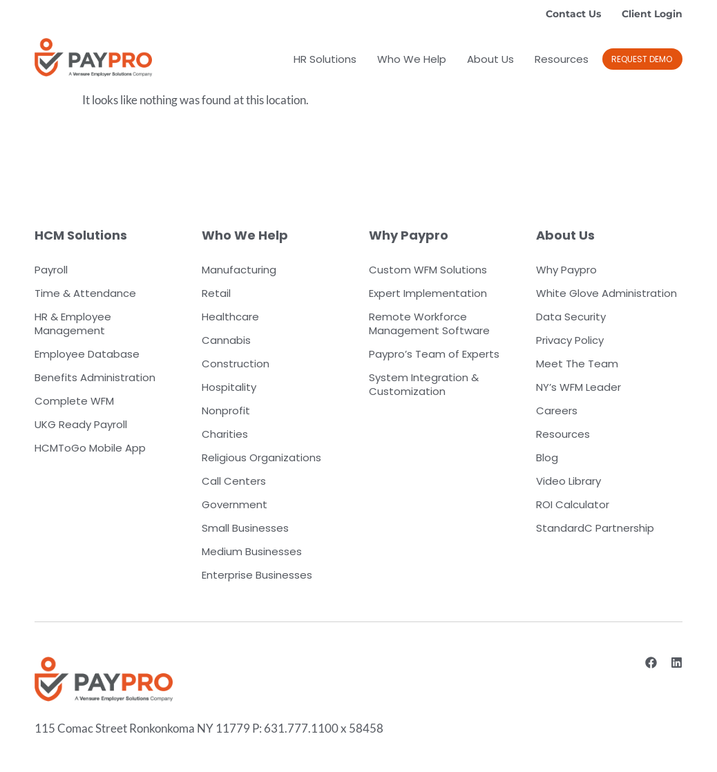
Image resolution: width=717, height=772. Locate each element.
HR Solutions (325, 59)
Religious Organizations (261, 457)
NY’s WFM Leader (578, 387)
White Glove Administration (606, 293)
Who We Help (411, 59)
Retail (216, 293)
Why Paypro (566, 269)
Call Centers (234, 481)
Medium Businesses (252, 551)
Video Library (568, 481)
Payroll (51, 269)
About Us (490, 59)
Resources (562, 59)
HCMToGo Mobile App (90, 448)
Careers (556, 410)
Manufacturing (239, 269)
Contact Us (573, 14)
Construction (235, 363)
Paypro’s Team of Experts (434, 354)
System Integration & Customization (424, 384)
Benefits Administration (95, 377)
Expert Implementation (428, 293)
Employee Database (87, 354)
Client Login (652, 14)
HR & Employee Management (73, 323)
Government (234, 504)
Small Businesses (245, 528)
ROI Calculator (572, 504)
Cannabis (226, 340)
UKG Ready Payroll (81, 424)
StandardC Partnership (595, 528)
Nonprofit (226, 410)
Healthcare (230, 316)
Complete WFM (74, 401)
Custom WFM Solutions (428, 269)
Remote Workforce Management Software (429, 323)
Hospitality (229, 387)
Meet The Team (577, 363)
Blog (547, 457)
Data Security (571, 316)
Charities (225, 434)
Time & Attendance (85, 293)
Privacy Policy (570, 340)
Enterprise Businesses (257, 575)
